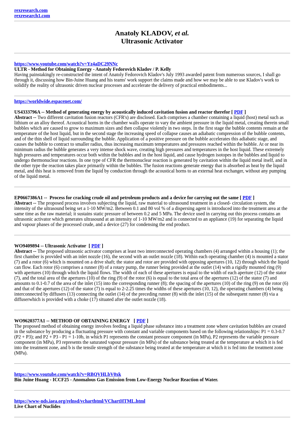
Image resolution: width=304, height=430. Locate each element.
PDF (238, 111)
